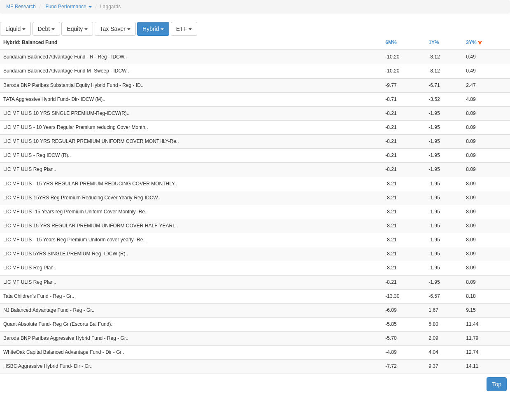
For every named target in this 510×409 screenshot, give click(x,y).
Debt (46, 29)
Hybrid (153, 29)
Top (496, 384)
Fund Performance (68, 6)
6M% (390, 42)
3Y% (474, 42)
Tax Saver (115, 29)
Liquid (15, 29)
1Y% (433, 42)
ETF (184, 29)
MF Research (21, 6)
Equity (77, 29)
